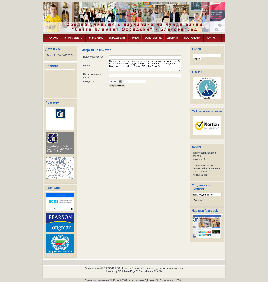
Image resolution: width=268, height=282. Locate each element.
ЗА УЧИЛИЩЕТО (73, 38)
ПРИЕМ (135, 38)
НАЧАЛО (53, 38)
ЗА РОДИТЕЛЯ (117, 38)
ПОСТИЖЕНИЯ (192, 38)
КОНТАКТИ (212, 38)
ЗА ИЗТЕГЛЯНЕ (153, 38)
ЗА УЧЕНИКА (95, 38)
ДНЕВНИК (173, 38)
